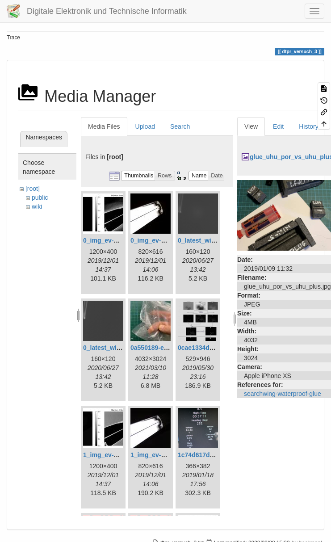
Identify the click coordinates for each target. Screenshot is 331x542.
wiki (37, 206)
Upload (145, 126)
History (308, 126)
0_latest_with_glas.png (212, 240)
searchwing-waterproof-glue (282, 393)
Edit (278, 126)
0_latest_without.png (114, 347)
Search (180, 126)
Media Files (104, 126)
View (251, 126)
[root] (32, 188)
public (40, 197)
